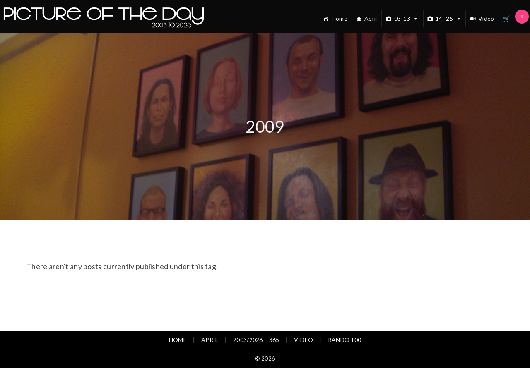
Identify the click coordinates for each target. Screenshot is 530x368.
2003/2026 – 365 (256, 340)
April (370, 18)
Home (339, 18)
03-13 (406, 18)
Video (486, 18)
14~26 (448, 18)
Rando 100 (344, 340)
